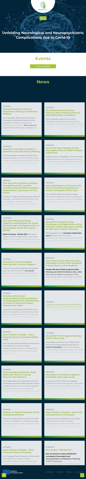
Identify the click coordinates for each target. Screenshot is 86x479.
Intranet (50, 472)
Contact (79, 472)
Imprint (60, 472)
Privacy (69, 472)
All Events (43, 66)
